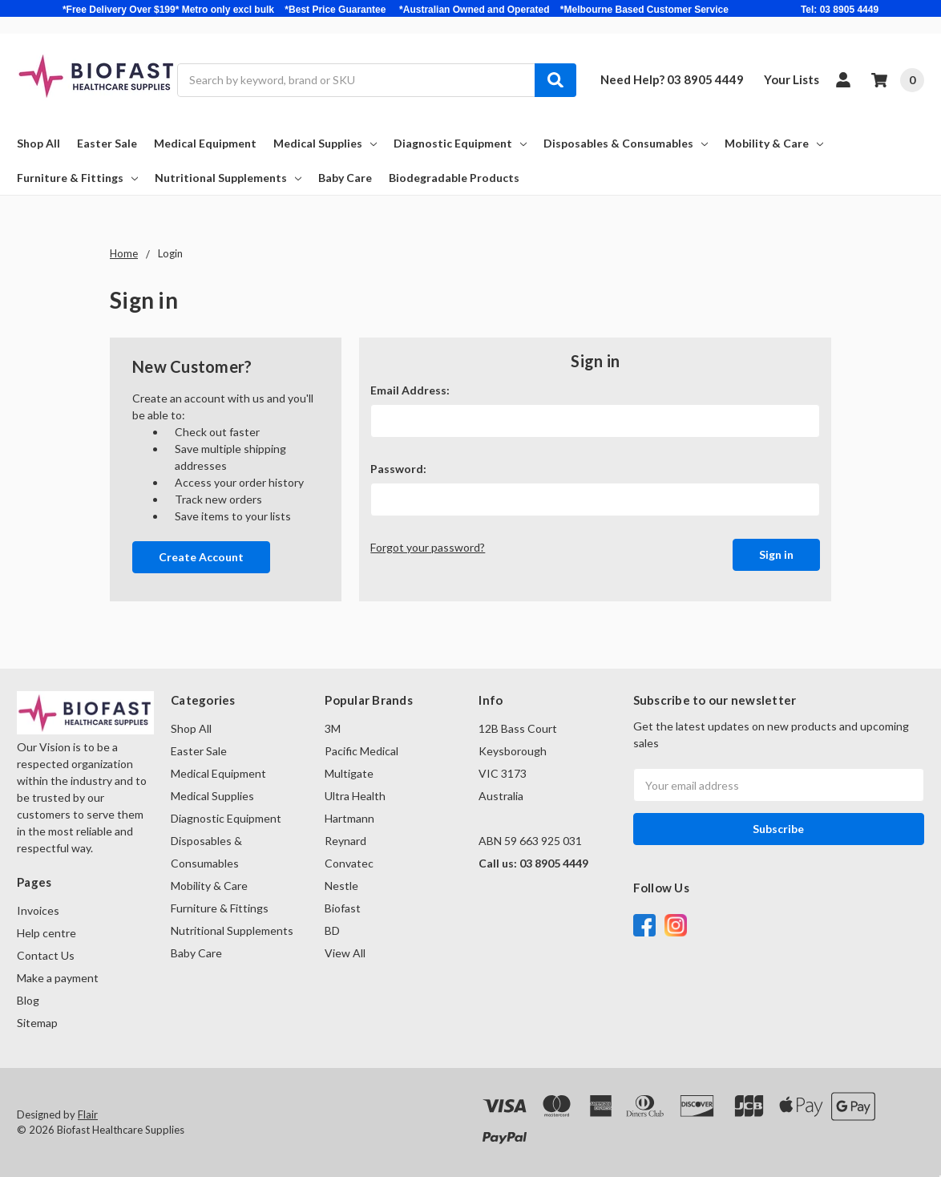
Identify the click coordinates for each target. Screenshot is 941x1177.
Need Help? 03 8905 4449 (672, 79)
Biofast (343, 908)
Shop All (38, 143)
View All (345, 953)
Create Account (201, 557)
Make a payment (58, 978)
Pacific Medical (361, 751)
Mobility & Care (774, 143)
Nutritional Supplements (228, 177)
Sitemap (37, 1022)
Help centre (46, 933)
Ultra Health (355, 796)
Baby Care (345, 177)
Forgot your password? (427, 547)
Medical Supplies (325, 143)
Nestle (341, 885)
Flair (88, 1114)
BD (332, 930)
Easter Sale (107, 143)
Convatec (349, 863)
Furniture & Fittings (77, 177)
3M (333, 728)
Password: (398, 468)
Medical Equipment (205, 143)
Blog (28, 1000)
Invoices (38, 910)
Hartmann (349, 818)
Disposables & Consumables (625, 143)
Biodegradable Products (454, 177)
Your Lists (791, 79)
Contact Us (46, 955)
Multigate (349, 773)
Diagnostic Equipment (460, 143)
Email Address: (410, 390)
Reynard (345, 840)
